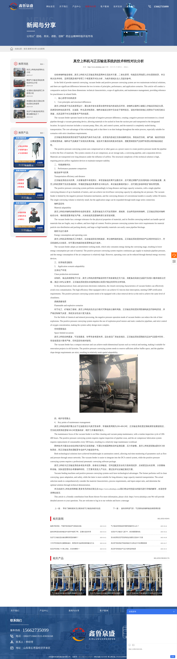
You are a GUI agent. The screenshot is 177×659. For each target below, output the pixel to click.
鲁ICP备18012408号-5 (86, 657)
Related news (163, 518)
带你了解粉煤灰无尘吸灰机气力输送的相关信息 (81, 508)
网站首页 (50, 6)
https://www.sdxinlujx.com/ (96, 67)
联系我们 (131, 6)
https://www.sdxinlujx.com (111, 489)
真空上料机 (65, 489)
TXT (102, 657)
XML (105, 657)
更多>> (42, 64)
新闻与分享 (90, 6)
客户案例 (104, 6)
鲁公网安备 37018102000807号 (118, 657)
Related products (161, 558)
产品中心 (76, 6)
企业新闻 (41, 49)
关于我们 (63, 6)
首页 (25, 49)
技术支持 (118, 6)
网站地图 (97, 657)
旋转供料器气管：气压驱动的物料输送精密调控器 (141, 508)
